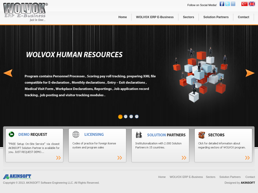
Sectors (188, 17)
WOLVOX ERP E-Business (155, 17)
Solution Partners (216, 17)
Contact (243, 17)
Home (122, 17)
